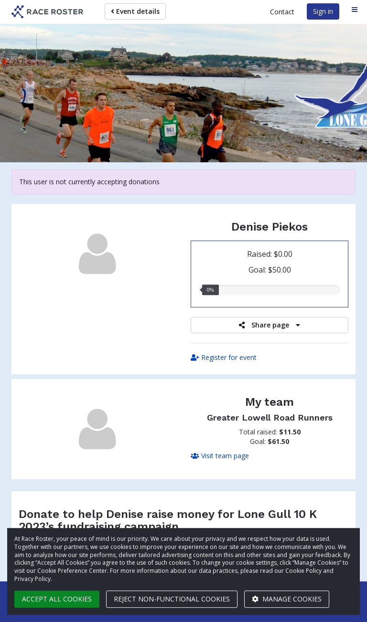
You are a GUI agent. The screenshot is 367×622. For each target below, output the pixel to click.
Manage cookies (287, 598)
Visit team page (220, 455)
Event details (135, 11)
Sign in (323, 11)
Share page (269, 324)
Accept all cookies (57, 598)
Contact (282, 11)
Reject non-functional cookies (172, 598)
